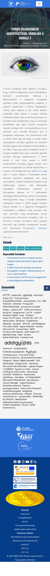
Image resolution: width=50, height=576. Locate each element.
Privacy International (13, 332)
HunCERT (25, 544)
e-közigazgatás (33, 377)
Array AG (7, 313)
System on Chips (23, 369)
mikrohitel (38, 295)
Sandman (20, 321)
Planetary (33, 363)
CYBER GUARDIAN (11, 405)
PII (40, 318)
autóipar (17, 324)
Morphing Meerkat (12, 386)
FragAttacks (32, 321)
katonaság (32, 372)
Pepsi (20, 335)
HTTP (6, 295)
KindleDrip (27, 391)
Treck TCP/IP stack (12, 318)
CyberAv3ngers (36, 366)
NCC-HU (25, 552)
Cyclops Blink (24, 396)
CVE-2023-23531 (26, 355)
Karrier (25, 521)
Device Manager (10, 383)
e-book (35, 369)
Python (31, 351)
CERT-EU (25, 548)
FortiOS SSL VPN (30, 318)
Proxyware (28, 304)
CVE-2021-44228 (10, 326)
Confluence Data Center (14, 372)
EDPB (32, 405)
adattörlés (16, 295)
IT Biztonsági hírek (39, 43)
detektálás (38, 396)
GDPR (13, 248)
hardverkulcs (9, 408)
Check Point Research (31, 388)
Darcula (37, 394)
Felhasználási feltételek (25, 560)
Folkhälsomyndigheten (13, 352)
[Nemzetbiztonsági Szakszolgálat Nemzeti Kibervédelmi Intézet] (19, 4)
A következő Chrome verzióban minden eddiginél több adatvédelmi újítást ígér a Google (25, 261)
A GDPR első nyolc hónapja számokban (24, 267)
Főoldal (26, 43)
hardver (39, 326)
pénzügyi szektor (11, 388)
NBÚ (44, 301)
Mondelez (19, 377)
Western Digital (10, 315)
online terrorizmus (33, 310)
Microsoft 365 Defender (15, 366)
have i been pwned (23, 360)
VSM (38, 361)
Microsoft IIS (8, 329)
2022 (36, 343)
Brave (6, 248)
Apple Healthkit (27, 326)
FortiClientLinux (10, 355)
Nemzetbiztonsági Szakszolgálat (25, 537)
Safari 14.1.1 (8, 298)
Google (20, 248)
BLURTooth (8, 399)
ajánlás (27, 295)
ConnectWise (22, 329)
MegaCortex (21, 363)
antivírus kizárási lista (13, 394)
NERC (32, 329)
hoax (21, 315)
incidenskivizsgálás (12, 391)
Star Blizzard (33, 380)
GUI (39, 301)
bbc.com (8, 237)
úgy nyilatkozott (34, 171)
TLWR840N (8, 369)
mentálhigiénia (38, 324)
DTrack (25, 405)
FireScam (7, 304)
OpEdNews (8, 377)
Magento (7, 361)
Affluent (28, 394)
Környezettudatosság (25, 525)
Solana (27, 335)
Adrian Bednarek (11, 337)
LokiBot (37, 313)
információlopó (11, 307)
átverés (7, 323)
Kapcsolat (25, 514)
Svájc (6, 309)
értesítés (17, 304)
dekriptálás (8, 363)
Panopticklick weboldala (35, 228)
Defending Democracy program (18, 402)
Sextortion (21, 399)
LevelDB (7, 374)
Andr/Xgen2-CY (31, 332)
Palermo (26, 386)
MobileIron (17, 374)
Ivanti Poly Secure (11, 358)
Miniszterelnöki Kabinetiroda (25, 540)
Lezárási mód (26, 337)
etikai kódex (8, 321)
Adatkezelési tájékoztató (25, 529)
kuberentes (29, 374)
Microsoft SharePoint (14, 380)
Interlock (7, 348)
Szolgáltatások (25, 518)
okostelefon (29, 301)
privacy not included (30, 307)
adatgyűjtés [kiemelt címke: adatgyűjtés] (17, 342)
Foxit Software (21, 298)
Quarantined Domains (31, 358)
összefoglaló (20, 348)
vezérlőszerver (10, 396)
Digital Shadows (27, 383)
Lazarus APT (17, 310)
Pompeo (29, 315)
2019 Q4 (26, 324)
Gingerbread (19, 313)
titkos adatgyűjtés (33, 248)
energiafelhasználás (12, 301)
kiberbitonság (9, 335)
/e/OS (29, 313)
